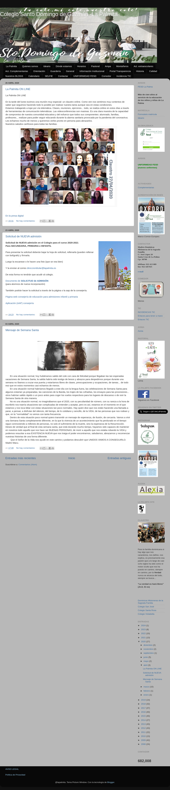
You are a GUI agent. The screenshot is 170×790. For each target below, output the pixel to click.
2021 (143, 637)
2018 (143, 704)
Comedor (106, 76)
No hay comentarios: (26, 221)
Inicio (71, 458)
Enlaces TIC (143, 319)
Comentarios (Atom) (28, 464)
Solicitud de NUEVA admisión (24, 236)
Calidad (153, 71)
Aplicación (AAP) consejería (20, 303)
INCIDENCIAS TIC (146, 312)
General (70, 71)
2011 (143, 732)
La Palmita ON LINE (18, 89)
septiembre (149, 653)
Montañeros (122, 66)
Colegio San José (146, 606)
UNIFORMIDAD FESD (84, 76)
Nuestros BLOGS (14, 76)
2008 (143, 744)
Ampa (108, 66)
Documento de (27, 281)
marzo (147, 687)
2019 (143, 700)
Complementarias (146, 187)
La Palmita (11, 66)
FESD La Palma (145, 87)
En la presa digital (15, 216)
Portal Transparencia (120, 71)
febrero (147, 691)
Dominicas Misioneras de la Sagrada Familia (150, 601)
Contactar (63, 76)
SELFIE (49, 76)
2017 (143, 708)
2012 (143, 728)
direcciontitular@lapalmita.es (41, 268)
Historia (140, 71)
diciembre (148, 645)
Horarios (81, 66)
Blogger (110, 782)
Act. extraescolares (143, 66)
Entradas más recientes (20, 458)
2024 (143, 625)
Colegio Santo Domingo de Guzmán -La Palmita (59, 14)
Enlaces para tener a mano (150, 316)
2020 (143, 641)
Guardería (55, 71)
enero (146, 695)
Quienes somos (30, 66)
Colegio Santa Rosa (147, 610)
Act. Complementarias (16, 71)
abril (146, 665)
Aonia (140, 331)
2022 (143, 633)
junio (146, 657)
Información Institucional (91, 71)
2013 (143, 724)
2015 (143, 716)
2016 (143, 712)
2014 (143, 720)
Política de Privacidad (15, 775)
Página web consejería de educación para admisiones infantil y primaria (42, 297)
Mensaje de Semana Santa (22, 330)
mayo (146, 661)
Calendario (34, 76)
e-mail (140, 271)
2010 (143, 736)
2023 (143, 629)
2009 (143, 740)
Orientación (39, 71)
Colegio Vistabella (146, 614)
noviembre (149, 649)
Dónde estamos (64, 66)
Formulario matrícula (147, 114)
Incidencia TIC (123, 76)
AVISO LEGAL (12, 769)
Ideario (46, 66)
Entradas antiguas (119, 458)
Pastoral (95, 66)
